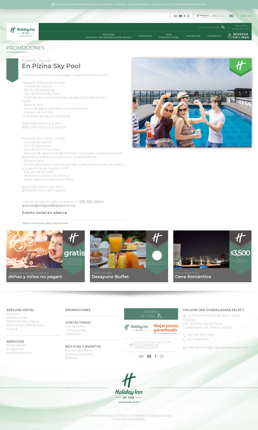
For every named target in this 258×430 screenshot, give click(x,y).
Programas (14, 349)
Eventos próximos (79, 354)
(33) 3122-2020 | (91, 202)
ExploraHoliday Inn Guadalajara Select (109, 36)
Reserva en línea (151, 314)
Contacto (214, 36)
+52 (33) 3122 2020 (240, 29)
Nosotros (13, 314)
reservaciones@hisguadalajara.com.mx (217, 347)
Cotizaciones (75, 330)
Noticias (71, 358)
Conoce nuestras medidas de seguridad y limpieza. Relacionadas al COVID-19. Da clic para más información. (129, 4)
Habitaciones (16, 318)
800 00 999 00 (242, 26)
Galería (11, 329)
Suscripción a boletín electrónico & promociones (153, 345)
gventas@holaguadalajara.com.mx (49, 205)
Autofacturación (212, 27)
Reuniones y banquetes (25, 325)
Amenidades (16, 345)
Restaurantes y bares (22, 321)
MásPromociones (169, 36)
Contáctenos (75, 326)
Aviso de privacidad (129, 419)
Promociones (25, 48)
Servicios (145, 36)
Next (247, 279)
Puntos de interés (79, 350)
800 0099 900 (198, 339)
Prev (11, 279)
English (246, 16)
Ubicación (193, 36)
